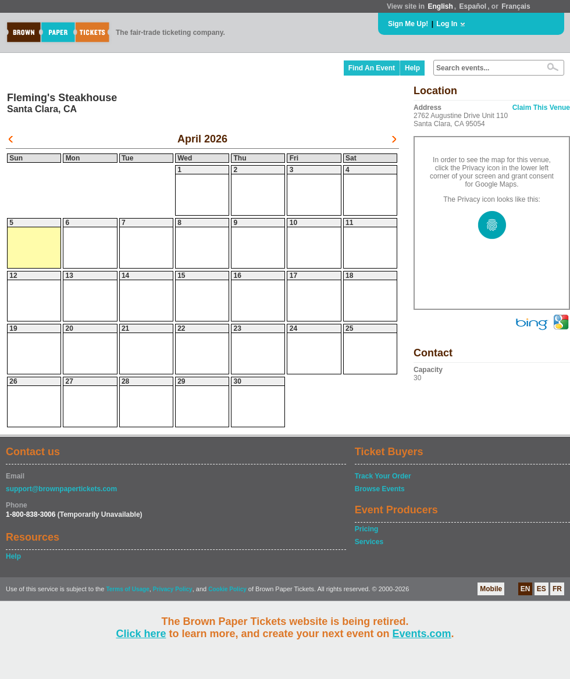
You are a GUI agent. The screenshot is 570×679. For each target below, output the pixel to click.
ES (541, 589)
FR (557, 589)
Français (515, 6)
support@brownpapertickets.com (61, 489)
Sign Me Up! (408, 24)
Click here (141, 633)
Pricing (367, 529)
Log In (446, 24)
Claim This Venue (541, 107)
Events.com (422, 633)
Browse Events (380, 489)
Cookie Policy (227, 589)
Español (473, 6)
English (440, 6)
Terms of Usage (127, 589)
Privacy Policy (173, 589)
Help (412, 68)
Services (369, 542)
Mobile (491, 589)
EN (525, 589)
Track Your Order (383, 476)
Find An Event (371, 68)
